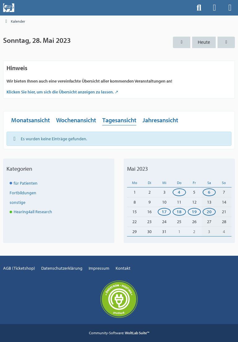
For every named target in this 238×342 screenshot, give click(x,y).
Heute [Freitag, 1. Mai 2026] (204, 42)
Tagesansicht (119, 120)
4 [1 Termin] (179, 192)
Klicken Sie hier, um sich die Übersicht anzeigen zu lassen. (60, 92)
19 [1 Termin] (194, 211)
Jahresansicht (160, 120)
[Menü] (230, 8)
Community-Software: (119, 333)
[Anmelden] (214, 8)
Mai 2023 (137, 168)
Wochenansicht (76, 120)
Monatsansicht (30, 120)
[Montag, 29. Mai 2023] (226, 42)
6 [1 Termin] (209, 192)
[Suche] (199, 8)
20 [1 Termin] (209, 211)
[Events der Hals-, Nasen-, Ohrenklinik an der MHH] (8, 8)
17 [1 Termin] (164, 211)
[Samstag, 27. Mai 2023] (181, 42)
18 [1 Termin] (179, 211)
